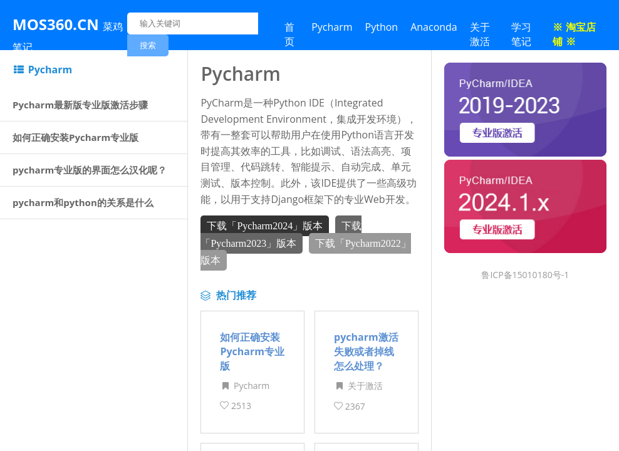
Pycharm (331, 27)
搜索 (148, 45)
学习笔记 (521, 34)
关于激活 (480, 34)
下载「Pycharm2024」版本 (265, 224)
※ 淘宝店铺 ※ (574, 34)
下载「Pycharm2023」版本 (280, 232)
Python (381, 27)
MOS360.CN (68, 34)
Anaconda (433, 27)
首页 (289, 34)
